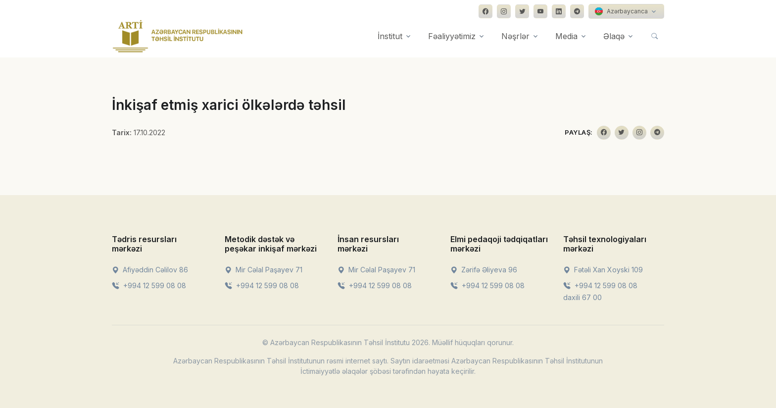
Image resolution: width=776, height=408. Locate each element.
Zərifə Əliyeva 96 (483, 269)
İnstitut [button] (390, 36)
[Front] (177, 36)
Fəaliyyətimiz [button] (452, 36)
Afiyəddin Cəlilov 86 (150, 269)
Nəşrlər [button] (515, 36)
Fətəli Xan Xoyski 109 (603, 269)
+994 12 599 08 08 (149, 285)
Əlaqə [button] (614, 36)
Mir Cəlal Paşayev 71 (263, 269)
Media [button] (566, 36)
